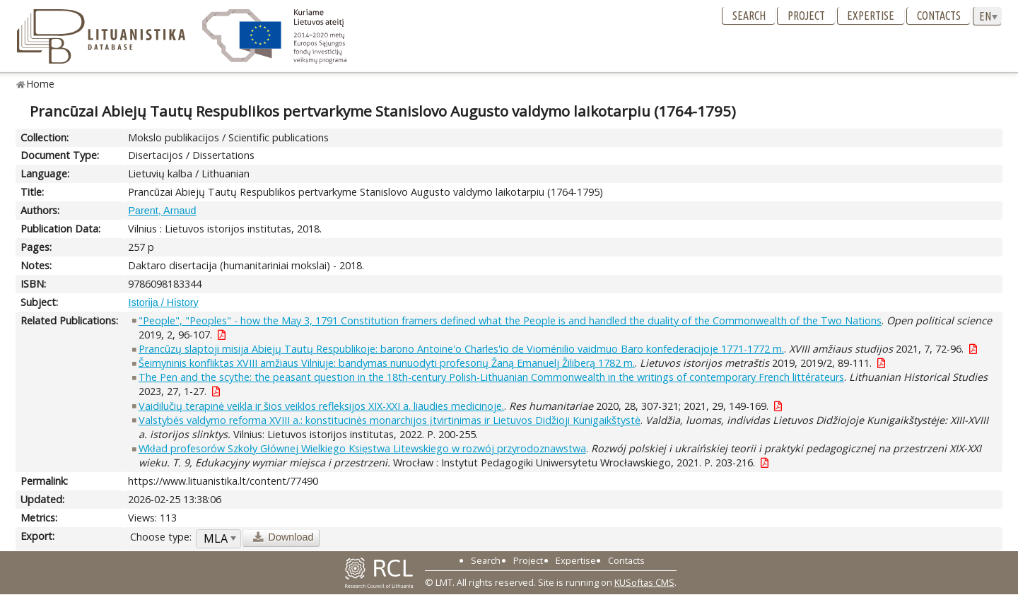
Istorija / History (163, 302)
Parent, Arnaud (162, 210)
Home (40, 83)
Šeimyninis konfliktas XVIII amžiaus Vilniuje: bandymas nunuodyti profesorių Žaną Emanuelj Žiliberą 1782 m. (387, 363)
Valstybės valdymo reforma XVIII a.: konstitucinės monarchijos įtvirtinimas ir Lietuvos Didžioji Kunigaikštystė (389, 420)
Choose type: (161, 536)
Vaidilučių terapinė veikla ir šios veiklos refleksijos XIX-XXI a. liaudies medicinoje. (321, 406)
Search (749, 15)
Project (806, 15)
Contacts (939, 15)
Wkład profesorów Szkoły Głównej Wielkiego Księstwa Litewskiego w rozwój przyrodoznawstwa (362, 448)
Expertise (870, 15)
